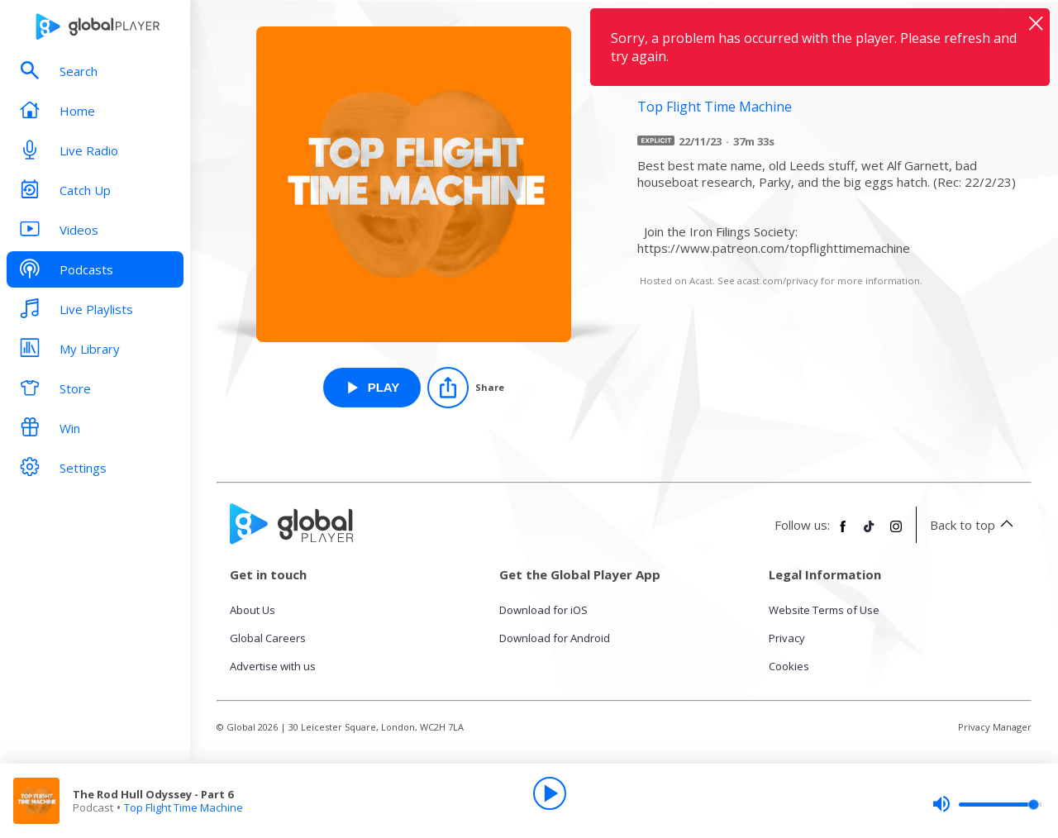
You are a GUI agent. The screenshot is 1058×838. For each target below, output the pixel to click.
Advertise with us (273, 666)
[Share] (465, 387)
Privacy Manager (995, 726)
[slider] (987, 804)
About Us (252, 609)
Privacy (787, 638)
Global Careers (268, 638)
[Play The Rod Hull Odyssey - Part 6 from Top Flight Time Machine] (372, 387)
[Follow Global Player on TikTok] (869, 533)
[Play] (549, 793)
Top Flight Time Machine (183, 807)
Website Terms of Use (824, 609)
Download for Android (554, 638)
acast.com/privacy (777, 280)
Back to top (974, 525)
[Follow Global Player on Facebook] (843, 533)
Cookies (789, 666)
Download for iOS (543, 609)
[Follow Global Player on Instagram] (896, 533)
